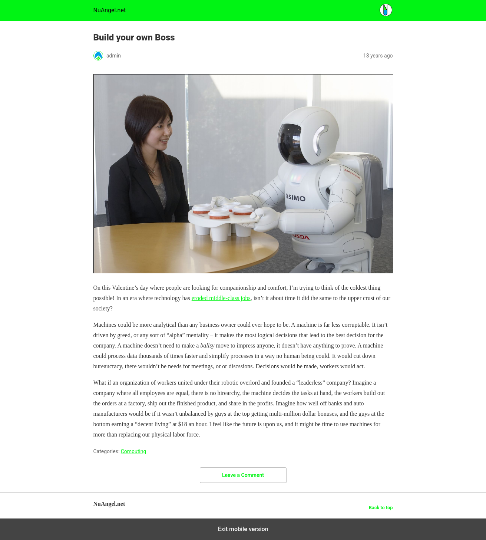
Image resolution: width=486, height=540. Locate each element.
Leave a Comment (243, 475)
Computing (133, 451)
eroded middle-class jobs (221, 298)
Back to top (381, 507)
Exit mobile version (243, 529)
